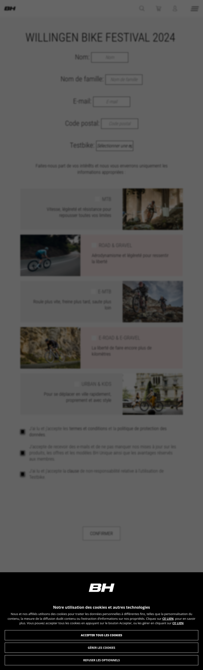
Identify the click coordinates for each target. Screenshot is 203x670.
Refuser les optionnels (101, 660)
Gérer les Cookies (101, 648)
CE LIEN (168, 618)
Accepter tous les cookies (101, 635)
